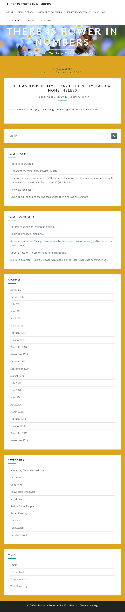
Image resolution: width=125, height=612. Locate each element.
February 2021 (18, 332)
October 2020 (17, 361)
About (9, 12)
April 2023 (15, 289)
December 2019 (19, 433)
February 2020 (18, 418)
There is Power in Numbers (28, 4)
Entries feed (17, 572)
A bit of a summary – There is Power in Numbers (36, 259)
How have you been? (21, 189)
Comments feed (19, 579)
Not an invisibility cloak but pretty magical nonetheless (62, 88)
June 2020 (15, 390)
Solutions (29, 20)
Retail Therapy (25, 12)
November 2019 (19, 440)
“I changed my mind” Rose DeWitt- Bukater (34, 170)
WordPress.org (18, 586)
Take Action (12, 20)
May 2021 (15, 311)
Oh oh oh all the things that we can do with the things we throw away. (49, 196)
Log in (13, 564)
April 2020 (15, 404)
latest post (46, 20)
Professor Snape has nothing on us (48, 252)
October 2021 (17, 297)
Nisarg (94, 605)
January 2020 (17, 426)
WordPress (70, 605)
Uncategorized (18, 535)
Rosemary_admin (78, 96)
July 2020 (15, 383)
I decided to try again (22, 163)
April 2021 (15, 318)
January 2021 (17, 340)
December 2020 (19, 347)
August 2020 (17, 375)
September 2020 (19, 368)
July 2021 (15, 304)
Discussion (100, 12)
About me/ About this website (27, 470)
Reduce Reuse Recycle (78, 12)
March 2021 (16, 325)
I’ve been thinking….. (45, 226)
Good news (16, 484)
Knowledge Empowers (50, 12)
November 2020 (19, 354)
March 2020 (16, 411)
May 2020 (15, 397)
